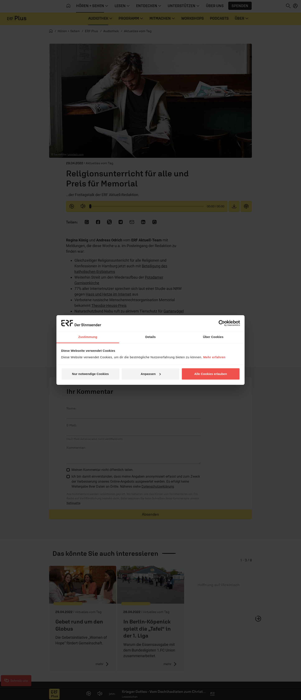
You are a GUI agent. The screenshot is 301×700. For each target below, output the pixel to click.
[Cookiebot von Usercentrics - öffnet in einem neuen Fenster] (221, 323)
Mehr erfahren (214, 357)
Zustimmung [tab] (87, 337)
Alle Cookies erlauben (210, 374)
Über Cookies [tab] (213, 337)
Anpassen (151, 374)
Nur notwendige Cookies (90, 374)
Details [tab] (150, 337)
